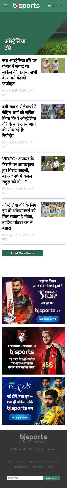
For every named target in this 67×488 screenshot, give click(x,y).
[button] (6, 5)
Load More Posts (22, 253)
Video (20, 461)
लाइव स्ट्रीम (34, 461)
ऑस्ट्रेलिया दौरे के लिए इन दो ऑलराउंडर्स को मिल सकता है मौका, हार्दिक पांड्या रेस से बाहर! (19, 217)
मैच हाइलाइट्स (21, 467)
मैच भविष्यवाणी (51, 461)
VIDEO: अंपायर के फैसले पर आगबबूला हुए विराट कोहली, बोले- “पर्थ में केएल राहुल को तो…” (18, 170)
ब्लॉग (50, 467)
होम (10, 461)
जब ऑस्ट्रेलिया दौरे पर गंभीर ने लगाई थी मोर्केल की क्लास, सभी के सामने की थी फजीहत (19, 72)
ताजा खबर (38, 467)
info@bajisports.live (42, 449)
